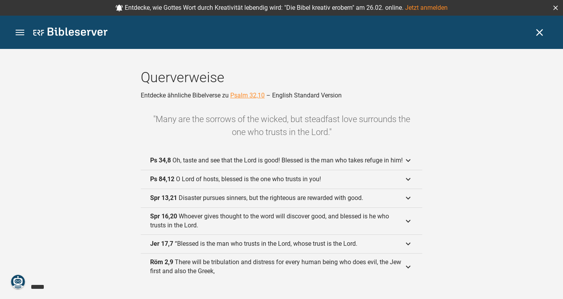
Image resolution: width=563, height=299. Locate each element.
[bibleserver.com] (70, 33)
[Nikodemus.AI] (18, 282)
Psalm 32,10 (247, 95)
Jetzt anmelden (426, 7)
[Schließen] (539, 32)
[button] (555, 8)
